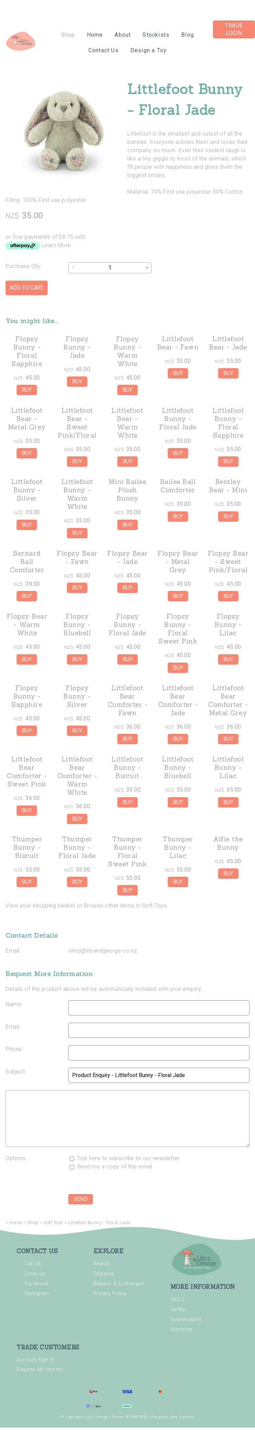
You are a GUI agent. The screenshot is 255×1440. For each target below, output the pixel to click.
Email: (13, 950)
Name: (14, 1004)
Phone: (14, 1049)
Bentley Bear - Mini (228, 485)
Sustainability (186, 1319)
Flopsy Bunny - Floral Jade (127, 624)
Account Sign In (35, 1360)
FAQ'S (177, 1300)
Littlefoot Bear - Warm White (127, 422)
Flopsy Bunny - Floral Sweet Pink (177, 628)
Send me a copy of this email (111, 1166)
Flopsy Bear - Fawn (77, 557)
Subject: (16, 1071)
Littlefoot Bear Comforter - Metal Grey (228, 700)
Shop (68, 34)
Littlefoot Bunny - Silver (27, 489)
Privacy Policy (110, 1293)
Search (102, 1264)
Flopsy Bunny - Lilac (228, 624)
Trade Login (234, 29)
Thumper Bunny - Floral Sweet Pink (127, 851)
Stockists (156, 34)
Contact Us (103, 50)
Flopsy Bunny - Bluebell (77, 624)
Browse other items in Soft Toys (125, 905)
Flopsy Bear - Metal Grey (177, 561)
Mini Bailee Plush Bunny (128, 489)
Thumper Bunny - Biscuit (27, 847)
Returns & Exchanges (119, 1284)
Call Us (33, 1264)
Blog (187, 34)
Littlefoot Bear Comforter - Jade (178, 700)
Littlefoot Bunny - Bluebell (178, 767)
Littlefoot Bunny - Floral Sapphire (228, 422)
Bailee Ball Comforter (178, 485)
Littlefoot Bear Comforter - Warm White (77, 775)
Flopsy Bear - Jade (127, 557)
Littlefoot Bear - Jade (228, 343)
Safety (177, 1309)
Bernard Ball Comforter (27, 561)
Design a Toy (148, 50)
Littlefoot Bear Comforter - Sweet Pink (27, 771)
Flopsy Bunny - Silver (77, 696)
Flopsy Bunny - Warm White (127, 351)
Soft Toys (53, 1222)
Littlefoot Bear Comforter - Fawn (128, 700)
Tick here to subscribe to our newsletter (125, 1158)
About (123, 34)
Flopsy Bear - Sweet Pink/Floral (228, 561)
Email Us (35, 1274)
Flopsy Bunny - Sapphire (26, 696)
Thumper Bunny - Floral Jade (77, 847)
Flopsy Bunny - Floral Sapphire (26, 351)
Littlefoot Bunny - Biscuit (127, 767)
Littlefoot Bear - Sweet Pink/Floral (77, 422)
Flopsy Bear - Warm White (27, 624)
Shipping (104, 1274)
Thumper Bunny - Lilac (178, 847)
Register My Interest (40, 1370)
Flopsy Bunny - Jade (77, 347)
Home (95, 34)
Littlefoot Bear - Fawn (178, 343)
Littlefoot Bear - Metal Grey (27, 418)
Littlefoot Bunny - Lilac (228, 767)
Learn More (56, 245)
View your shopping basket (40, 905)
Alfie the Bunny (228, 843)
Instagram (37, 1293)
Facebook (36, 1284)
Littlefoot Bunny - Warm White (77, 494)
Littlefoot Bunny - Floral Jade (178, 418)
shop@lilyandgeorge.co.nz (102, 950)
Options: (16, 1158)
